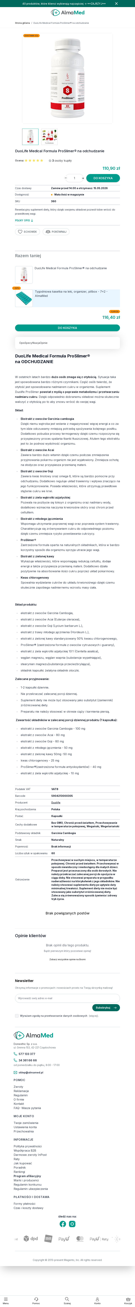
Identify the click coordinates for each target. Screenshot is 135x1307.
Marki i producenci (26, 1180)
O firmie (19, 1099)
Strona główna (22, 23)
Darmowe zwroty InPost (30, 1155)
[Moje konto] (97, 1301)
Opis (22, 342)
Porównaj (56, 232)
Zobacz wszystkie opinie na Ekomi (67, 959)
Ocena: (19, 160)
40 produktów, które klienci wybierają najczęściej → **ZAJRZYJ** (64, 3)
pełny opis (24, 220)
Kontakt (19, 1104)
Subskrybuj (106, 1007)
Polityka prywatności (28, 1146)
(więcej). (94, 1015)
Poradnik (20, 1167)
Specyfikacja (32, 342)
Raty (17, 1159)
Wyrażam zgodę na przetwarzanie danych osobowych (53, 1015)
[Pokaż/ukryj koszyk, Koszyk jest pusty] (128, 1301)
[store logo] (67, 12)
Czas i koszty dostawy (28, 1208)
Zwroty (18, 1086)
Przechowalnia (24, 1131)
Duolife (55, 802)
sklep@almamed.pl (28, 1072)
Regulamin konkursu (27, 1184)
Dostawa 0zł (31, 36)
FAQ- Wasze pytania (27, 1108)
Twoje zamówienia (26, 1123)
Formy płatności (24, 1203)
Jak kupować (23, 1163)
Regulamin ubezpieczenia (31, 1189)
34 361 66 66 (25, 1060)
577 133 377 (24, 1054)
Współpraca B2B (25, 1150)
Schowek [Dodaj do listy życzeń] (27, 232)
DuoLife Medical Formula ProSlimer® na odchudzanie (71, 268)
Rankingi (19, 1172)
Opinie (43, 342)
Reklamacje (21, 1091)
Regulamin (21, 1095)
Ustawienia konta (25, 1127)
